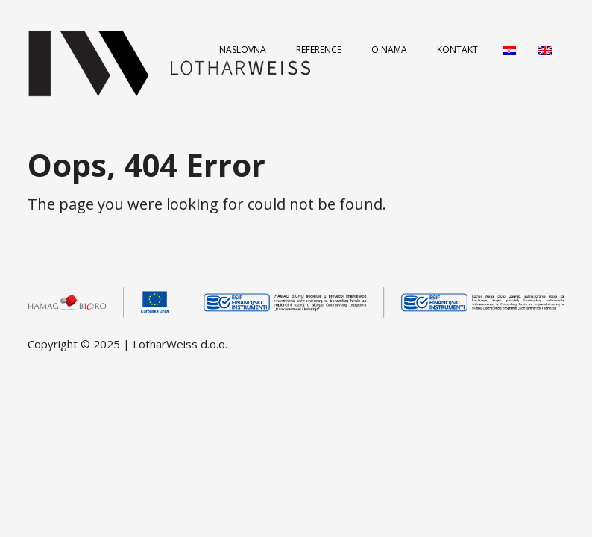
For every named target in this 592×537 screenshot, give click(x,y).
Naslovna (242, 49)
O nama (389, 49)
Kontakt (457, 49)
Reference (318, 49)
